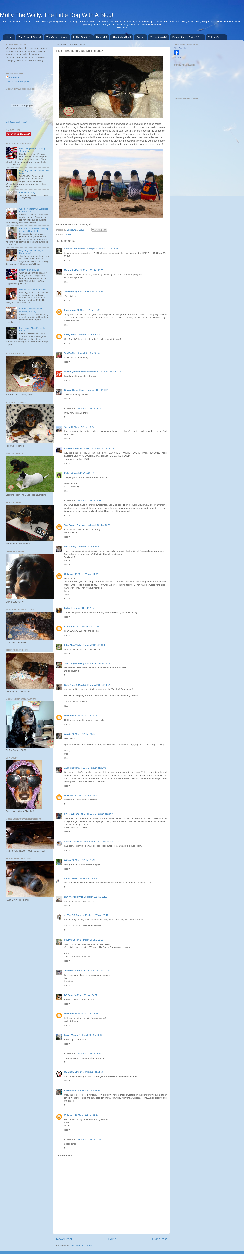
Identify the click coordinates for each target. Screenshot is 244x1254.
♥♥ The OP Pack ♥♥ (74, 915)
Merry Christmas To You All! (32, 289)
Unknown (71, 230)
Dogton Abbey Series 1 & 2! (187, 37)
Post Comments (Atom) (81, 1245)
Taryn (67, 427)
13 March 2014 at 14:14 (89, 408)
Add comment (64, 1155)
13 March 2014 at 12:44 (88, 310)
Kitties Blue (70, 1090)
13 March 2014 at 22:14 (108, 841)
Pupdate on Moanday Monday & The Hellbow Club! (33, 229)
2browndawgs (71, 291)
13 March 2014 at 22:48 (83, 860)
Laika (67, 608)
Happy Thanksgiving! (29, 270)
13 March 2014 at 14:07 (96, 390)
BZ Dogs (68, 995)
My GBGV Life (71, 1072)
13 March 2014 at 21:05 (83, 734)
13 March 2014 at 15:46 (82, 473)
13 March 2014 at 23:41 (96, 915)
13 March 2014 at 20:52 (86, 715)
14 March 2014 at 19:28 (88, 1090)
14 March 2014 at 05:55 (86, 1013)
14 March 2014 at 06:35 (91, 1035)
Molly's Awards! (158, 37)
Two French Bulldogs (75, 525)
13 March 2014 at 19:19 (98, 663)
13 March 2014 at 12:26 (91, 291)
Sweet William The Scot (76, 814)
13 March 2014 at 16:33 (98, 525)
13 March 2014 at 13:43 (88, 353)
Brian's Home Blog (74, 390)
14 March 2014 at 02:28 (91, 940)
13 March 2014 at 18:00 (87, 626)
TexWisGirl (69, 353)
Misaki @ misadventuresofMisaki (81, 371)
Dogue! (140, 37)
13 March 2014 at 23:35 (95, 897)
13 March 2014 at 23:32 (90, 878)
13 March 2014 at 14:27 (82, 427)
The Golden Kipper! (57, 37)
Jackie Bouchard (73, 768)
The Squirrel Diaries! (30, 37)
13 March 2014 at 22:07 (101, 814)
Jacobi (67, 734)
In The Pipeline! (81, 37)
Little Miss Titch (72, 645)
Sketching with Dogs (75, 663)
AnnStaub (69, 626)
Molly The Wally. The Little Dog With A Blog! (56, 15)
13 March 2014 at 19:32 (98, 685)
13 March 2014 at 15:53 (89, 500)
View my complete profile (18, 81)
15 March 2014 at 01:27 (86, 1115)
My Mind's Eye (71, 270)
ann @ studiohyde (73, 897)
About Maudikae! (122, 37)
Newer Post (64, 1239)
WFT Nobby (70, 546)
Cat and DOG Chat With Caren (79, 841)
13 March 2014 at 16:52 (89, 546)
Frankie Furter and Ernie (76, 448)
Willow (67, 860)
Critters (67, 234)
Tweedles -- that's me (75, 970)
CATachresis (70, 878)
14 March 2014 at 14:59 (91, 1072)
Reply (67, 260)
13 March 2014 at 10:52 (107, 248)
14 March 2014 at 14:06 (89, 1053)
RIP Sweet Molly (27, 192)
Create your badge (181, 57)
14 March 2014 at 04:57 (85, 995)
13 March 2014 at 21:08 (94, 768)
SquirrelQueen (71, 940)
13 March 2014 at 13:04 (89, 335)
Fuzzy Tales (70, 335)
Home (9, 37)
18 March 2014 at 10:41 (89, 1139)
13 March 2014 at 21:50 (86, 795)
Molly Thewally (180, 48)
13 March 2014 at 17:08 (86, 574)
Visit (16, 122)
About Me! (101, 37)
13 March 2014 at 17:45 (82, 608)
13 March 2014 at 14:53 (102, 448)
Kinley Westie (71, 1035)
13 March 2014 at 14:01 (111, 371)
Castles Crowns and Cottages (79, 248)
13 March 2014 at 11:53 (91, 270)
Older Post (159, 1239)
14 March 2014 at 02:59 (98, 970)
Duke (66, 473)
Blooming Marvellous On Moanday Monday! (31, 309)
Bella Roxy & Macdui (75, 685)
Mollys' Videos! (216, 37)
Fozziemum (70, 310)
